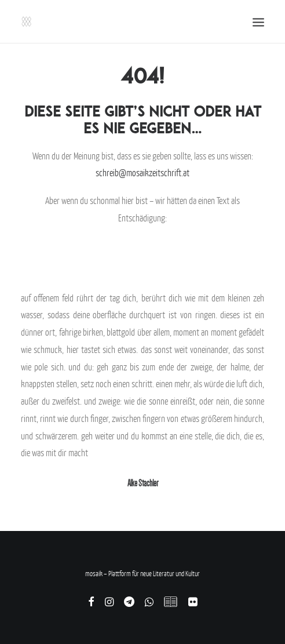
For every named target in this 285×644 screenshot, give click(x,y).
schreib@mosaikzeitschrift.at (142, 173)
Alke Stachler (142, 483)
